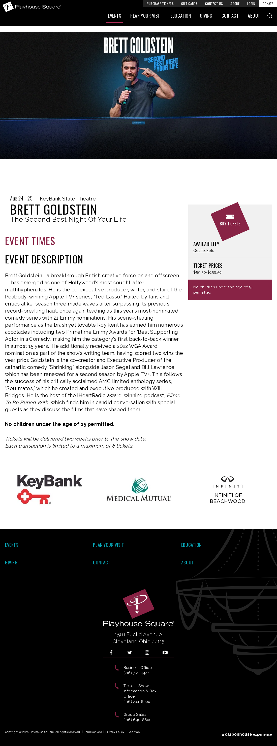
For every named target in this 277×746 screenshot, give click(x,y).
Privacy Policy (114, 732)
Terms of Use (93, 732)
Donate (268, 3)
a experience (247, 733)
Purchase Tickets (160, 3)
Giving (206, 17)
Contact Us (214, 3)
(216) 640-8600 (138, 720)
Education (180, 17)
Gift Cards (189, 3)
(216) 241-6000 (137, 701)
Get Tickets (203, 251)
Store (234, 3)
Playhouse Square (32, 6)
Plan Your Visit (145, 17)
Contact (230, 17)
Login (251, 3)
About (254, 17)
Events (114, 17)
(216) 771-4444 (137, 673)
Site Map (134, 732)
